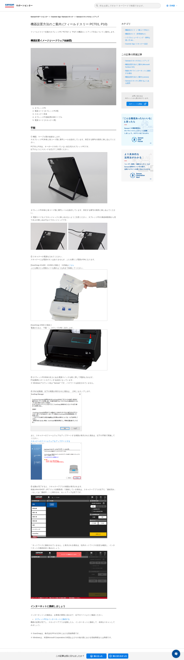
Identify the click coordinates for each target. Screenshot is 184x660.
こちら (71, 265)
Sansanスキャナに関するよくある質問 (137, 82)
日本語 (172, 6)
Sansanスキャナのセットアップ (87, 17)
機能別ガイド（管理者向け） (136, 34)
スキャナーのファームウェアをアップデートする (50, 441)
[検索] (129, 6)
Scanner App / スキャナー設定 (136, 44)
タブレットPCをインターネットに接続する (52, 619)
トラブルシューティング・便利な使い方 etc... (137, 39)
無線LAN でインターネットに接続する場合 (138, 72)
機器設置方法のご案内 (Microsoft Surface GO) (137, 65)
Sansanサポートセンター (39, 17)
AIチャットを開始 (135, 104)
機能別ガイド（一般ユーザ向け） (137, 30)
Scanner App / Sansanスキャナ (62, 17)
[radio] (96, 656)
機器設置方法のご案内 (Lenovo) (137, 77)
